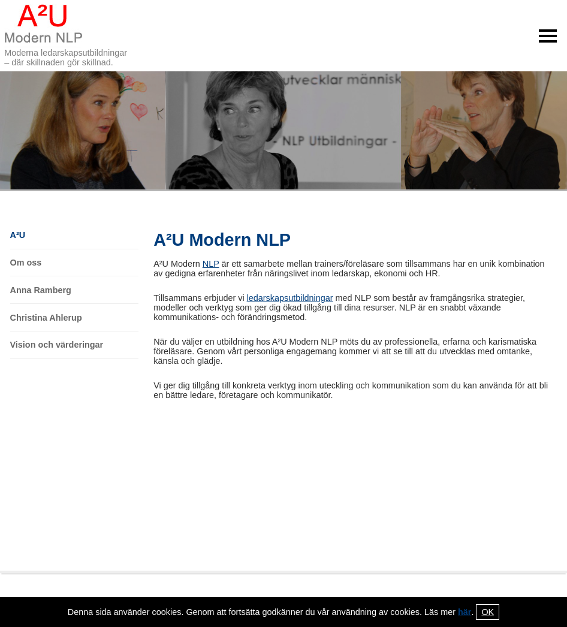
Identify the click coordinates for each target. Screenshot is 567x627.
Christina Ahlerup (46, 317)
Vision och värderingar (57, 344)
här (464, 612)
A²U (18, 235)
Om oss (26, 262)
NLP (211, 264)
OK (487, 612)
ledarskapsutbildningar (290, 298)
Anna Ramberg (40, 290)
